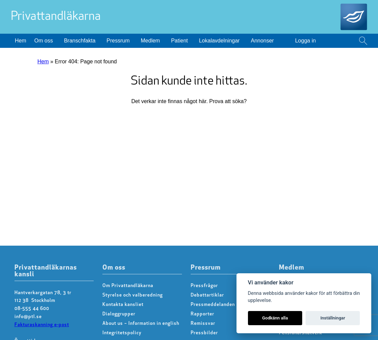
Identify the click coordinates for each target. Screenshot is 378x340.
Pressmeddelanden (213, 304)
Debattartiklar (207, 295)
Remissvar (203, 323)
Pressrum (117, 40)
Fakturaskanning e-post (41, 325)
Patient (179, 40)
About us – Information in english (140, 323)
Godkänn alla (275, 317)
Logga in (305, 40)
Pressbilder (204, 333)
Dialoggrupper (118, 314)
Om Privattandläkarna (127, 285)
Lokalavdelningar (219, 40)
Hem (20, 40)
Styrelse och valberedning (132, 295)
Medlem (150, 40)
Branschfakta (79, 40)
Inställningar (332, 317)
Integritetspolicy (121, 333)
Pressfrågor (204, 285)
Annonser (262, 40)
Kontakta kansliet (123, 304)
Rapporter (202, 314)
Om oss (43, 40)
